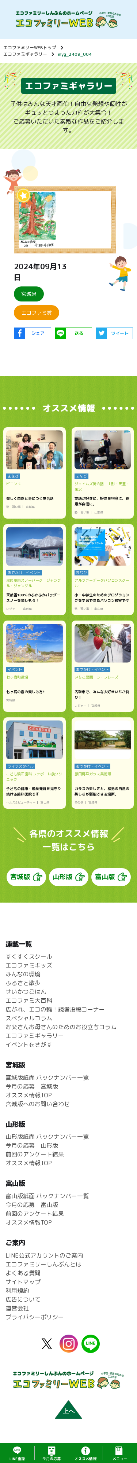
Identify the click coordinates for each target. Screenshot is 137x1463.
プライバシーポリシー (34, 1317)
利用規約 (17, 1291)
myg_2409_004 (75, 54)
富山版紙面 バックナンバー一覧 (47, 1196)
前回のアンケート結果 (34, 1154)
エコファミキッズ (28, 965)
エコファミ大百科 (28, 1000)
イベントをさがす (28, 1044)
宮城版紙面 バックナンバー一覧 (47, 1078)
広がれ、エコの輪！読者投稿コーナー (55, 1009)
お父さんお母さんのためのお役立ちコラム (61, 1027)
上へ (69, 1411)
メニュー (120, 1458)
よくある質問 (23, 1273)
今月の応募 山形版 (31, 1145)
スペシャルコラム (28, 1018)
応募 (51, 1458)
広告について (23, 1299)
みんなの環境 (23, 974)
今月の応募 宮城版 (31, 1086)
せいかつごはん (25, 992)
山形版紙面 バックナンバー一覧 (47, 1137)
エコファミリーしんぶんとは (43, 1264)
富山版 (105, 876)
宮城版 (20, 876)
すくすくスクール (28, 956)
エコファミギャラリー (25, 54)
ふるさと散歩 (23, 983)
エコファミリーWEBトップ (29, 47)
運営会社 (17, 1308)
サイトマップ (23, 1282)
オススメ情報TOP (28, 1095)
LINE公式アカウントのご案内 (44, 1255)
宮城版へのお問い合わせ (37, 1104)
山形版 (62, 876)
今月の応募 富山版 (31, 1205)
